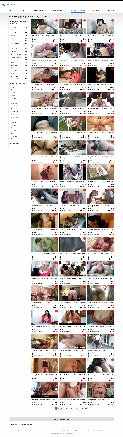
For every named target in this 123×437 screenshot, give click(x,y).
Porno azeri (19, 101)
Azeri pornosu (19, 111)
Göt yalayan (19, 71)
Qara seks (19, 122)
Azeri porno (19, 92)
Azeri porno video (19, 139)
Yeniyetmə (19, 65)
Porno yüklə (19, 136)
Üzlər (19, 60)
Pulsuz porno (19, 128)
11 (82, 408)
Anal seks (19, 125)
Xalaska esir (19, 41)
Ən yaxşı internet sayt (19, 83)
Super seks (19, 120)
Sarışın (19, 73)
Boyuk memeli (19, 43)
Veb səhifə (96, 10)
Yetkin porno (19, 117)
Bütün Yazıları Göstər (61, 419)
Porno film (19, 103)
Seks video (19, 87)
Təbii (19, 62)
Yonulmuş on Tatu (19, 54)
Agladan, (19, 35)
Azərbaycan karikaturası (56, 433)
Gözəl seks (19, 90)
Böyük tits (19, 30)
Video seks (19, 114)
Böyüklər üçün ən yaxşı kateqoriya (19, 22)
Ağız (19, 68)
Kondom (19, 27)
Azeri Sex (19, 98)
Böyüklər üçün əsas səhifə (11, 10)
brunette (19, 46)
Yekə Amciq (19, 49)
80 (86, 408)
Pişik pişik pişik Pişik (19, 57)
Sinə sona (19, 51)
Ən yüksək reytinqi (39, 10)
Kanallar (111, 10)
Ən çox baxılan (58, 10)
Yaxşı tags (15, 143)
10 (79, 408)
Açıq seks (19, 130)
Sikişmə (19, 95)
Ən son (23, 10)
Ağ (19, 38)
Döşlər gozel (19, 76)
